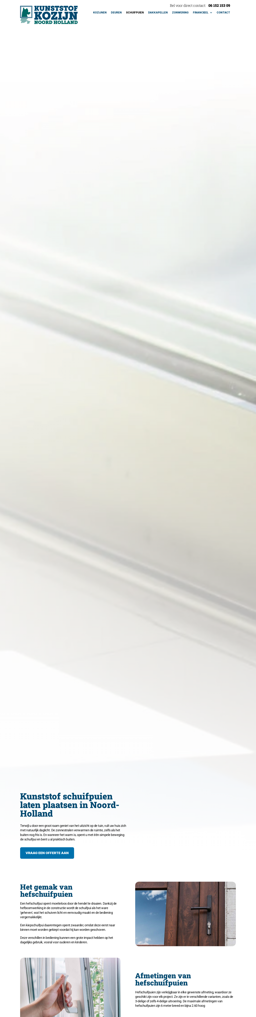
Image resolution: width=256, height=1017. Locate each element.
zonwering (180, 12)
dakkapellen (158, 12)
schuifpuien (135, 12)
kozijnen (100, 12)
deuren (116, 12)
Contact (223, 12)
